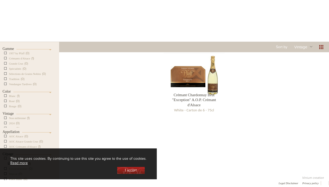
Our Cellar (36, 26)
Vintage (300, 47)
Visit (257, 26)
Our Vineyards (112, 26)
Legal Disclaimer (288, 183)
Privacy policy (310, 183)
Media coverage (45, 182)
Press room (98, 182)
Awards (23, 182)
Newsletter (138, 182)
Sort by (281, 47)
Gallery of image (73, 182)
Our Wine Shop (74, 26)
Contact (118, 182)
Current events (295, 26)
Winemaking (219, 26)
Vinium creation (313, 177)
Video (156, 182)
